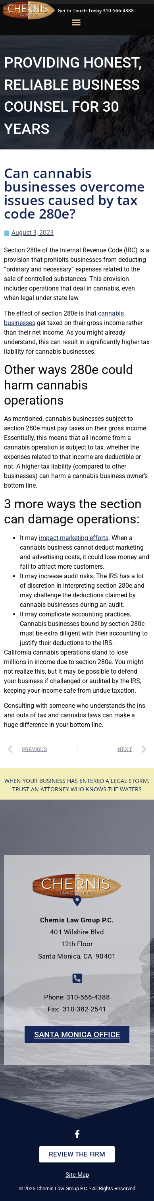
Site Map (77, 1174)
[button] (76, 22)
